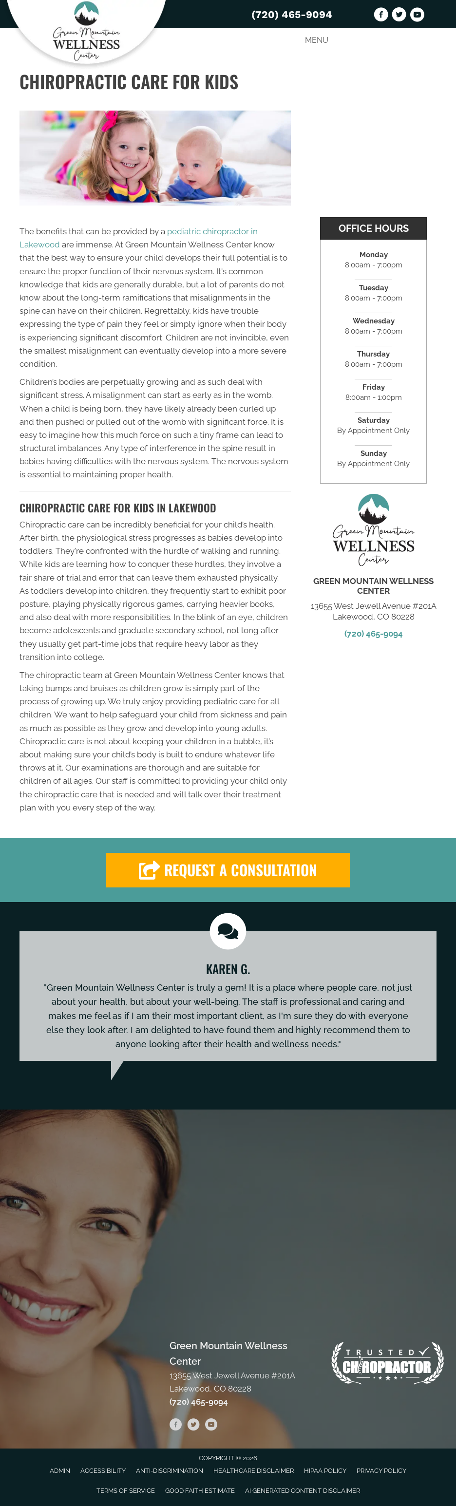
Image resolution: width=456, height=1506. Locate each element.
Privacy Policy (381, 1470)
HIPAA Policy (325, 1470)
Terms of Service (125, 1490)
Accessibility (103, 1470)
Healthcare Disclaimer (253, 1470)
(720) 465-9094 (291, 14)
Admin (60, 1470)
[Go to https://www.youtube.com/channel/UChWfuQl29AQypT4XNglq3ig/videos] (417, 16)
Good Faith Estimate (200, 1490)
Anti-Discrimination (169, 1470)
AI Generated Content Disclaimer (302, 1490)
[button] (228, 870)
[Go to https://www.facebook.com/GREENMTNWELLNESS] (381, 16)
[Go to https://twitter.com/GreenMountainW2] (399, 16)
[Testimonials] (228, 996)
